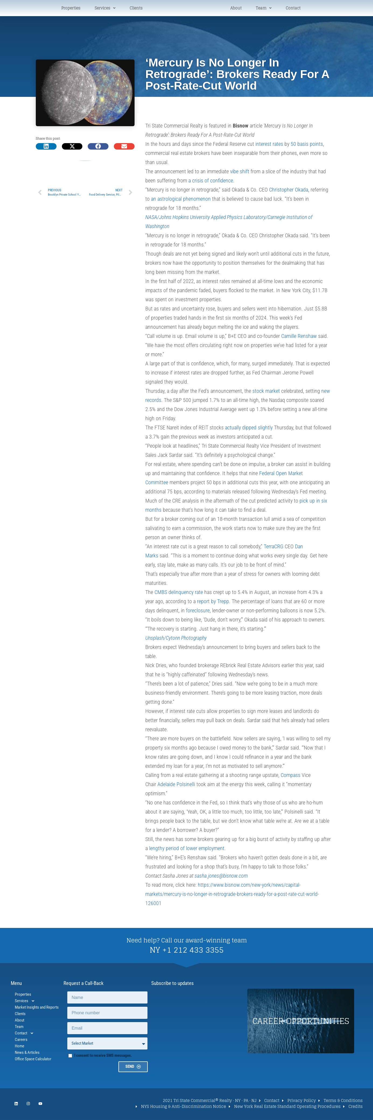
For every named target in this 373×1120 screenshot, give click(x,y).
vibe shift (239, 172)
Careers (21, 1040)
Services (105, 8)
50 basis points (307, 145)
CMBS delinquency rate (178, 593)
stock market (266, 392)
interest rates (269, 145)
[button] (46, 147)
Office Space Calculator (33, 1060)
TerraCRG (273, 547)
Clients (136, 8)
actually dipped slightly (249, 428)
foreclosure (198, 611)
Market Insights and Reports (37, 1008)
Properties (70, 8)
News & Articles (27, 1053)
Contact (293, 8)
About (236, 8)
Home (19, 1047)
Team (264, 8)
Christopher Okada (288, 191)
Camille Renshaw (299, 337)
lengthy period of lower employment (186, 849)
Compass (290, 776)
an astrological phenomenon (181, 200)
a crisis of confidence (210, 181)
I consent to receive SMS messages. (103, 1056)
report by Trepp (213, 602)
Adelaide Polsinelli (176, 785)
